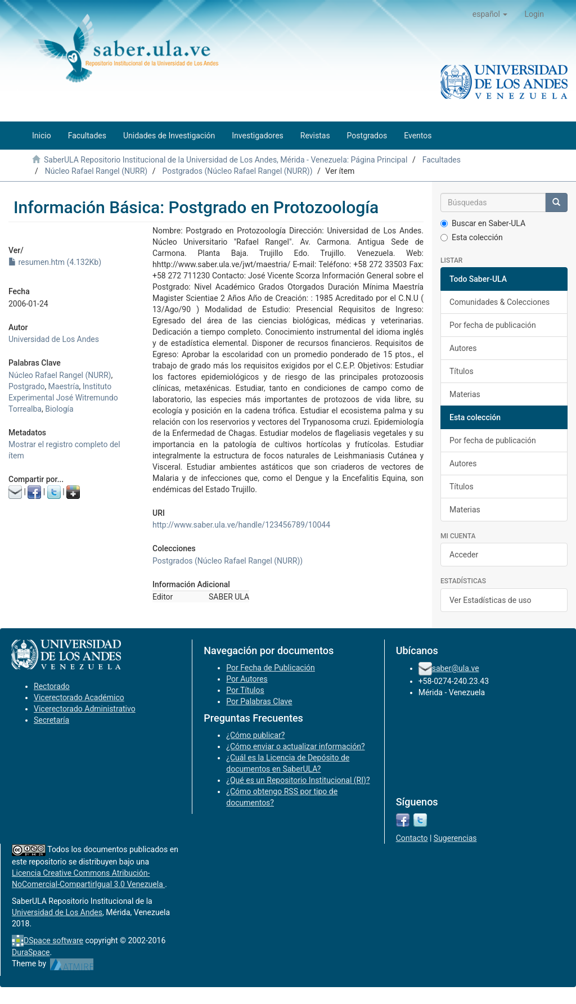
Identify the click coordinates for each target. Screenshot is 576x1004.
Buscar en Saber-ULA (482, 223)
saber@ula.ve (455, 668)
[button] (490, 14)
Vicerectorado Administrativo (85, 708)
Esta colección (471, 237)
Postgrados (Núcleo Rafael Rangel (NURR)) (237, 170)
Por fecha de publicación (492, 325)
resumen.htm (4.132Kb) (54, 262)
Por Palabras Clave (259, 701)
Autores (462, 348)
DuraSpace (31, 952)
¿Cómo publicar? (255, 735)
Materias (464, 394)
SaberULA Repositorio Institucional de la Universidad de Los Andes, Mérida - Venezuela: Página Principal (225, 159)
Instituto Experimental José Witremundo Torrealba (63, 397)
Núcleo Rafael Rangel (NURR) (96, 170)
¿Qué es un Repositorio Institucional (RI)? (298, 780)
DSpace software (53, 940)
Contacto (412, 838)
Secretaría (51, 719)
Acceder (463, 554)
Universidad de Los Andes (53, 339)
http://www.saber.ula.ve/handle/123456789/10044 (241, 524)
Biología (59, 408)
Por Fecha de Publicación (270, 667)
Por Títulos (245, 690)
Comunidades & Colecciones (499, 302)
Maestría (63, 386)
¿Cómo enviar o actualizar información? (295, 746)
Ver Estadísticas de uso (490, 600)
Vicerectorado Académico (79, 697)
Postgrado (26, 386)
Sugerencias (455, 838)
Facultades (441, 159)
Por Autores (246, 678)
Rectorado (52, 686)
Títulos (461, 371)
